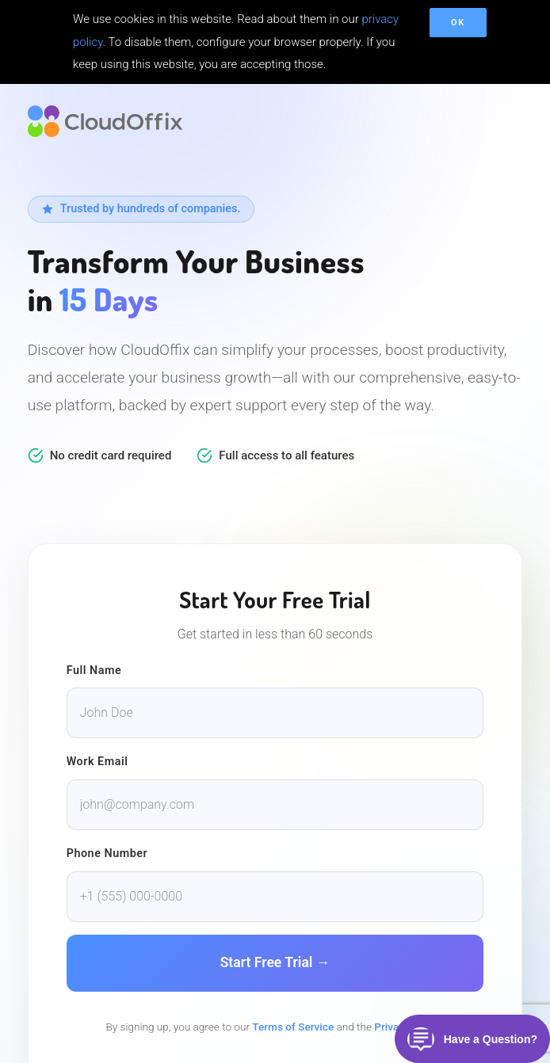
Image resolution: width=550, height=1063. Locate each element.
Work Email (97, 761)
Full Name (94, 670)
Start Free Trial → (275, 962)
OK (458, 22)
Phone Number (107, 853)
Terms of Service (293, 1026)
